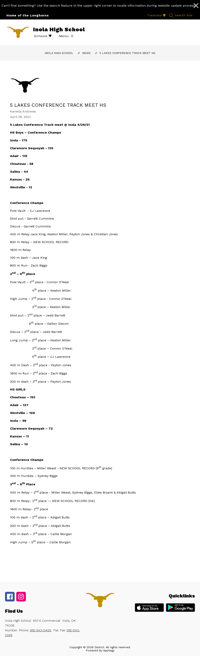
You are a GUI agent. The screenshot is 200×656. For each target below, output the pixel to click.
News (86, 53)
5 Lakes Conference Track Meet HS (127, 53)
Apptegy (108, 650)
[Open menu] (66, 36)
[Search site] (181, 15)
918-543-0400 (40, 630)
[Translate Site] (156, 15)
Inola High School (59, 53)
